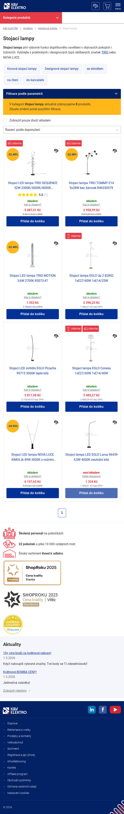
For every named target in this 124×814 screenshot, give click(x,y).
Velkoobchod (15, 742)
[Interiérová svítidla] (47, 28)
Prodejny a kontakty (19, 736)
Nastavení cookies (18, 793)
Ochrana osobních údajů (21, 786)
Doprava (12, 723)
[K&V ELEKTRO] (15, 6)
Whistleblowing (16, 761)
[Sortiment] (33, 553)
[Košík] (107, 6)
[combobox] (5, 129)
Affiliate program (17, 774)
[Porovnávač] (95, 6)
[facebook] (103, 710)
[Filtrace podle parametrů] (62, 94)
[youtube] (115, 710)
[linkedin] (92, 710)
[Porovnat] (56, 151)
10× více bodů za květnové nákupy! (27, 653)
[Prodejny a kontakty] (39, 544)
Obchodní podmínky (19, 780)
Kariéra (11, 767)
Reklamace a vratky (19, 729)
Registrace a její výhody (21, 754)
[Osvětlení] (28, 28)
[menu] (118, 6)
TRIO (105, 52)
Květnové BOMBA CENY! (20, 672)
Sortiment (13, 748)
